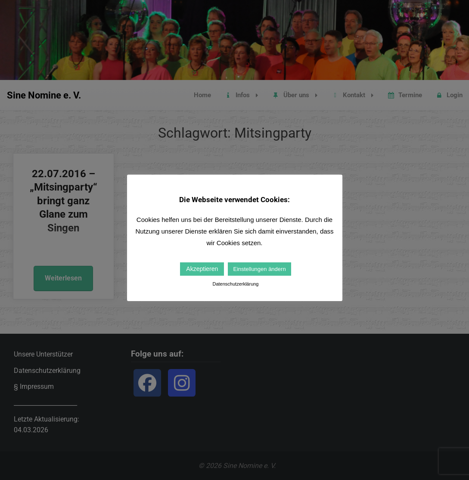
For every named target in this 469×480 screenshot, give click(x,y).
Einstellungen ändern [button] (259, 269)
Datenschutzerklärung (235, 283)
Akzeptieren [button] (202, 268)
